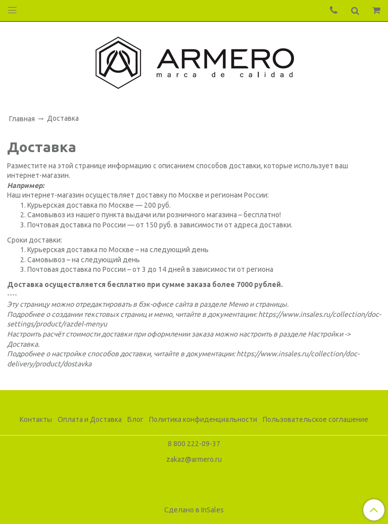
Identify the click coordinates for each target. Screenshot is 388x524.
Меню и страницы (257, 304)
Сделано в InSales (194, 509)
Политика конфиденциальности (203, 419)
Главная (22, 119)
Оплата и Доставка (90, 419)
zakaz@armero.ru (194, 459)
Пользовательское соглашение (315, 419)
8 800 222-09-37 (194, 444)
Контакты (36, 419)
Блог (135, 419)
